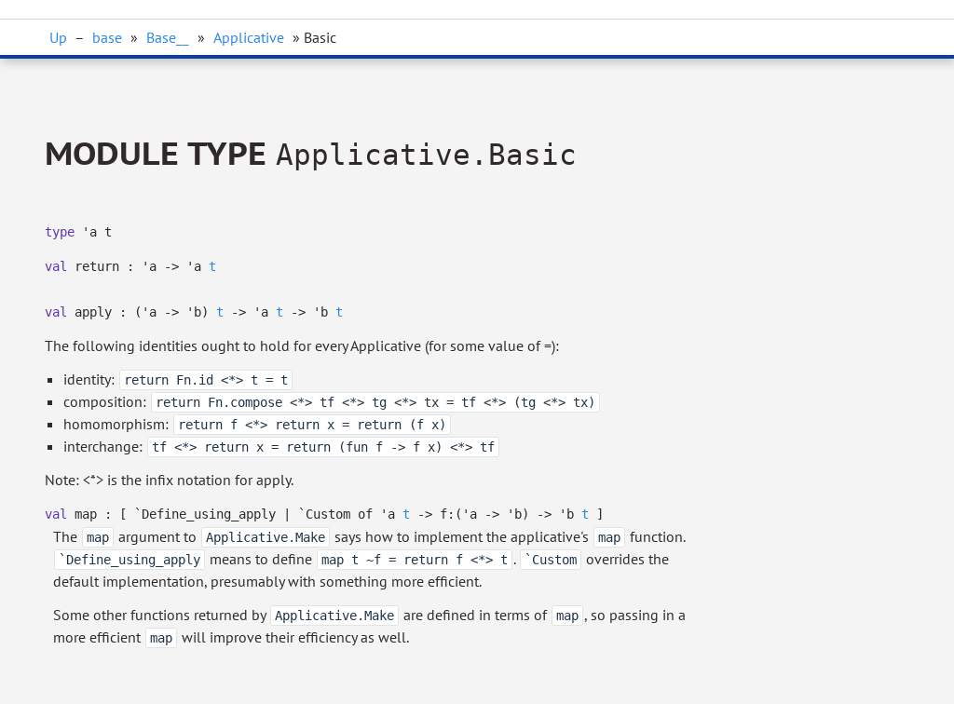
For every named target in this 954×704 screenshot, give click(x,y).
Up (58, 37)
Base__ (167, 37)
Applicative (248, 37)
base (107, 37)
